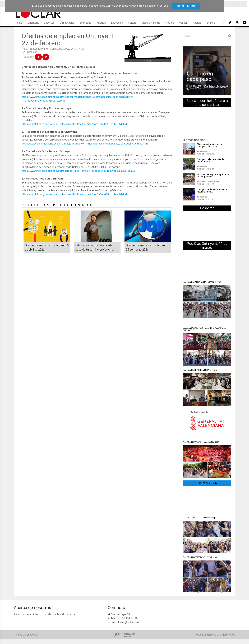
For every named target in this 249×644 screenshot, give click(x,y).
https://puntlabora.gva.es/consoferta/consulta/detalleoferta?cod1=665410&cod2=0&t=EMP (75, 194)
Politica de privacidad (26, 634)
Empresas (85, 22)
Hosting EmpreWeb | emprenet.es (215, 634)
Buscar (187, 36)
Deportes (49, 22)
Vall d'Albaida (67, 22)
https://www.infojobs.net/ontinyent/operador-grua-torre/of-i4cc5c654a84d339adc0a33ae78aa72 (79, 170)
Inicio (19, 22)
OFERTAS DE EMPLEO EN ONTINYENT (67, 48)
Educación (117, 22)
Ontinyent (33, 22)
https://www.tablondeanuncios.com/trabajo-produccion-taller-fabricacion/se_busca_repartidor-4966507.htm (85, 143)
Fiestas (169, 22)
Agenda (197, 22)
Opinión (183, 22)
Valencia (101, 22)
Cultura (132, 22)
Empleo (211, 22)
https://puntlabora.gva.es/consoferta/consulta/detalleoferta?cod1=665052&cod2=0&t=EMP (75, 124)
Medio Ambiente (151, 22)
